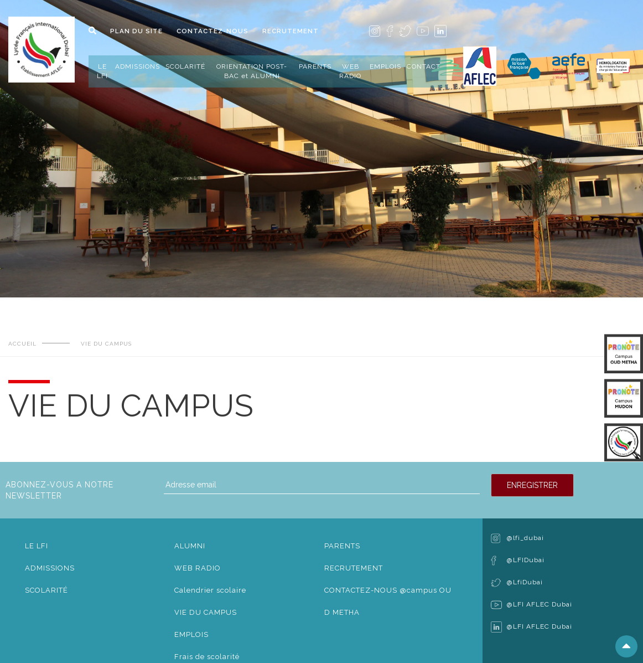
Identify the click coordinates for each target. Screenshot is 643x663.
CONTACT (423, 66)
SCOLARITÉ (185, 66)
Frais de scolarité (207, 656)
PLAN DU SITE (136, 31)
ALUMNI (189, 546)
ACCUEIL (22, 344)
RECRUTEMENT (290, 31)
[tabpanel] (321, 133)
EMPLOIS (385, 66)
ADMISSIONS (137, 66)
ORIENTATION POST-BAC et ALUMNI (251, 71)
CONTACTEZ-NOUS (212, 31)
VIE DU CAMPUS (205, 612)
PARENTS (315, 66)
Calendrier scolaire (210, 590)
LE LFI (102, 71)
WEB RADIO (350, 71)
